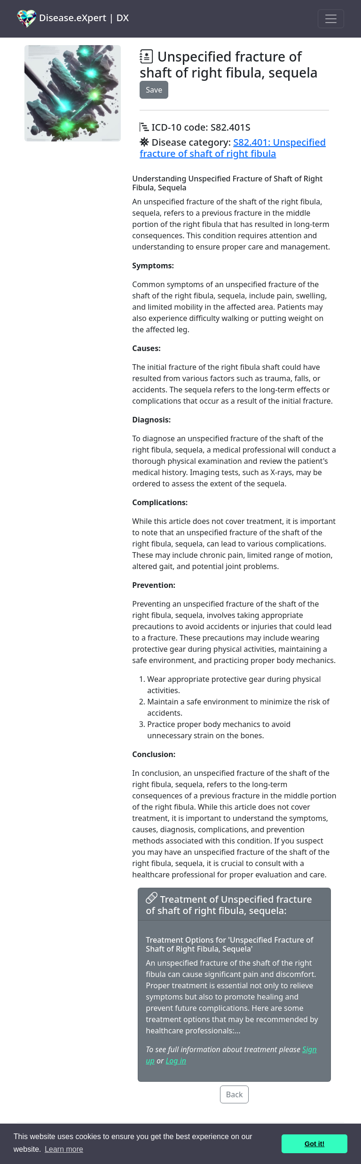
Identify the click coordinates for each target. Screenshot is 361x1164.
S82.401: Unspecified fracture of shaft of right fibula (233, 148)
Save (154, 90)
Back (234, 1094)
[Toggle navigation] (331, 18)
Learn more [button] (64, 1149)
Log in (176, 1060)
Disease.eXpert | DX (73, 19)
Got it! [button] (314, 1144)
